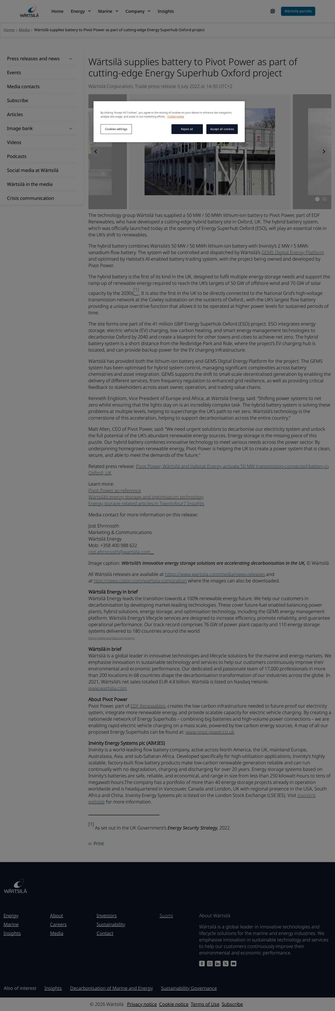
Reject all (187, 129)
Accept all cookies (222, 129)
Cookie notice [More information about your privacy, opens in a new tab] (175, 116)
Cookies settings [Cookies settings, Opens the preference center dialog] (116, 129)
